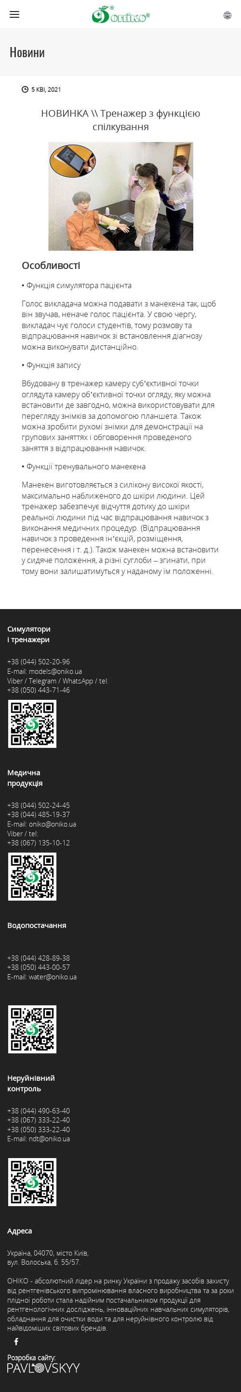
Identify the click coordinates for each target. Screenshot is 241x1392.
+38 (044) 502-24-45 (38, 805)
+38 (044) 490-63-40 (38, 1110)
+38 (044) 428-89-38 (38, 958)
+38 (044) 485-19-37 (38, 814)
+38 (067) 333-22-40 (38, 1119)
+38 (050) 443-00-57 (38, 967)
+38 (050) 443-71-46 (38, 690)
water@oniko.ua (53, 976)
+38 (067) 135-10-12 (38, 842)
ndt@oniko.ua (49, 1138)
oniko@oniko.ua (52, 824)
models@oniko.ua (55, 671)
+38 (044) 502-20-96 (38, 661)
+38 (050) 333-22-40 (38, 1129)
